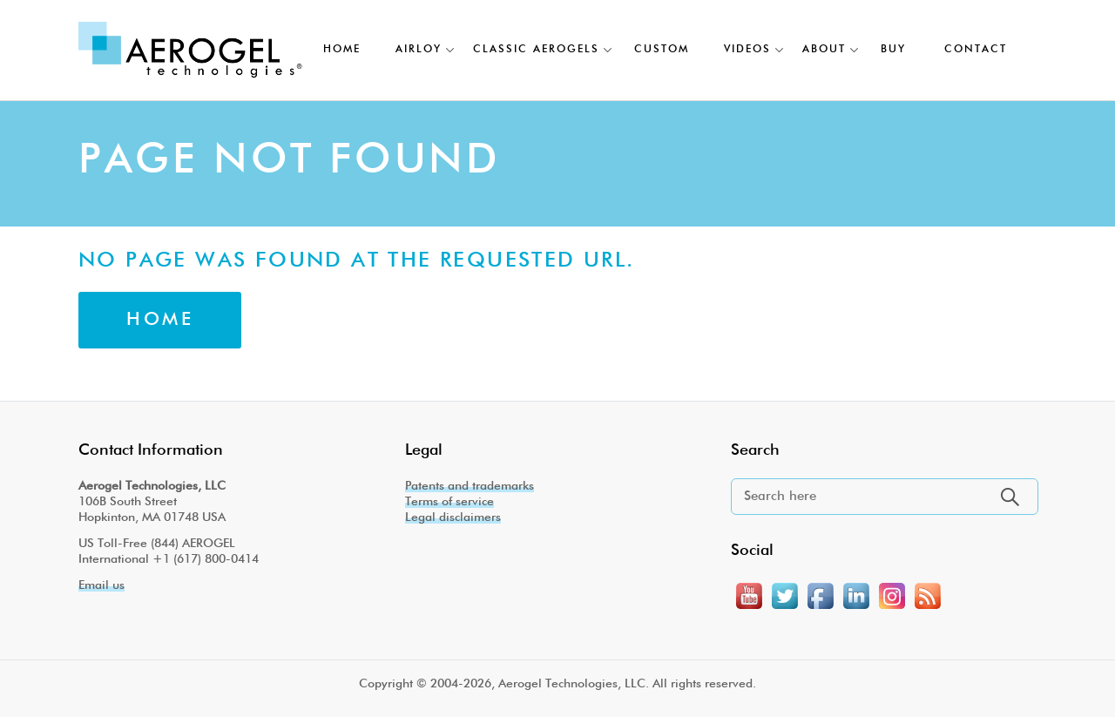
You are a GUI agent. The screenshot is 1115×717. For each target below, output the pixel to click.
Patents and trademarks (469, 486)
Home (159, 320)
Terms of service (449, 502)
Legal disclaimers (453, 517)
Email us (101, 585)
